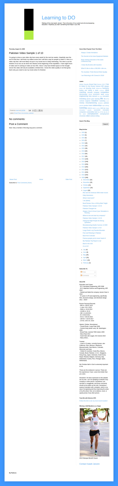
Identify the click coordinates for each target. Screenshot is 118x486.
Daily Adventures (88, 195)
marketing (102, 101)
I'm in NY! (86, 246)
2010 (83, 175)
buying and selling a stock (88, 90)
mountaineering (91, 103)
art (84, 88)
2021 (83, 145)
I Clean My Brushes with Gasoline (91, 65)
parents (81, 105)
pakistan (31, 113)
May (84, 255)
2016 (83, 159)
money (81, 103)
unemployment (92, 114)
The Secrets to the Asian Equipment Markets (94, 56)
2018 (83, 153)
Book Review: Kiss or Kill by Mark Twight (95, 203)
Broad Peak (17, 113)
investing (82, 99)
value (88, 116)
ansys (81, 88)
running (83, 108)
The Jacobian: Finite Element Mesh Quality (94, 72)
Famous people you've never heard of (94, 238)
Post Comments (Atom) (24, 183)
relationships (97, 105)
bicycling (88, 88)
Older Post (69, 179)
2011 (83, 172)
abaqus (106, 86)
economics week (98, 94)
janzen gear (90, 99)
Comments (85, 275)
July (84, 249)
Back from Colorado (89, 235)
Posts (83, 272)
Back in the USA (88, 243)
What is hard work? (89, 198)
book (93, 88)
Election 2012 (101, 84)
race (90, 105)
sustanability (90, 112)
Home (41, 179)
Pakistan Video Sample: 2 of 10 (92, 218)
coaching (82, 92)
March (85, 260)
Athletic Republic (84, 84)
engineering (83, 96)
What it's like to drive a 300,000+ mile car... (94, 68)
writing (97, 116)
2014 (83, 164)
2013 (83, 167)
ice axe (100, 96)
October (85, 185)
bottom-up (99, 88)
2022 (83, 143)
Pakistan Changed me (89, 208)
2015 (83, 161)
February (86, 263)
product (86, 105)
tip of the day (102, 112)
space (94, 108)
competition (105, 92)
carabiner (102, 90)
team (96, 112)
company (96, 92)
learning (97, 99)
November (86, 182)
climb (107, 90)
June (84, 252)
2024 (83, 138)
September (86, 187)
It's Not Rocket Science (93, 86)
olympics (100, 103)
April (84, 257)
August (85, 190)
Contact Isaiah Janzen (89, 464)
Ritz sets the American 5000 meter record (95, 192)
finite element (93, 96)
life (101, 98)
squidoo (98, 108)
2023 (83, 140)
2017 (83, 156)
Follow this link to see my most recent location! (93, 401)
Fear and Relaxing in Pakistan (92, 233)
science (89, 108)
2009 (83, 177)
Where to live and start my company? (94, 215)
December (86, 180)
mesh (107, 101)
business (105, 88)
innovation (106, 96)
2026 (83, 132)
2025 (83, 135)
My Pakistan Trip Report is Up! (92, 241)
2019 (83, 151)
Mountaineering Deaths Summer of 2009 (95, 225)
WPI (102, 86)
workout (92, 116)
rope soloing (105, 105)
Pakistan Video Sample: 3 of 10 (92, 206)
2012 (83, 169)
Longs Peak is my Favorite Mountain (94, 230)
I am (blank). (86, 200)
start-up (102, 108)
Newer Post (13, 179)
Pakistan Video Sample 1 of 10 (92, 228)
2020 (83, 148)
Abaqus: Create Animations (89, 52)
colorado (89, 92)
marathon (94, 101)
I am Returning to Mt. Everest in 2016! (92, 75)
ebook (90, 94)
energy (107, 94)
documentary (24, 113)
